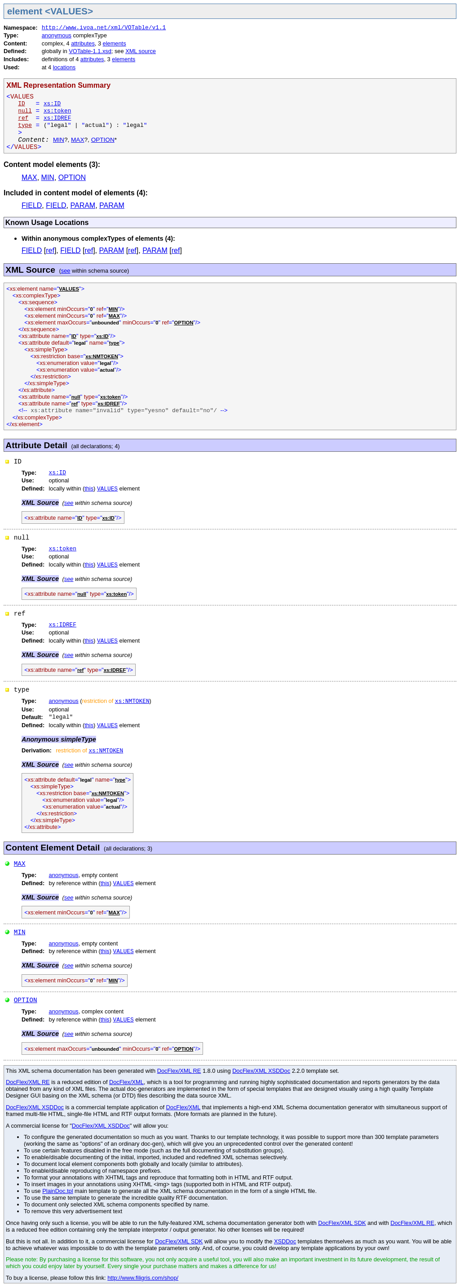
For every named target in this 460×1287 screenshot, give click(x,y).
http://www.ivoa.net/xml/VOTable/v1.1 (104, 27)
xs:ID (52, 103)
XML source (140, 51)
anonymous (56, 35)
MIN (58, 139)
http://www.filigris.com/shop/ (142, 1277)
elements (114, 43)
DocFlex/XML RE (179, 1070)
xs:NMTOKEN (132, 701)
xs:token (57, 111)
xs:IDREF (57, 118)
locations (64, 67)
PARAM (82, 205)
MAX (77, 139)
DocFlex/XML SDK (342, 1223)
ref (50, 250)
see (66, 270)
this (88, 488)
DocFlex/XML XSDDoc (261, 1070)
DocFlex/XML (126, 1082)
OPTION (103, 139)
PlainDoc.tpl (57, 1191)
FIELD (32, 205)
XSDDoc (285, 1241)
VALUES (107, 489)
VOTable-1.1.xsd (90, 51)
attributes (83, 43)
